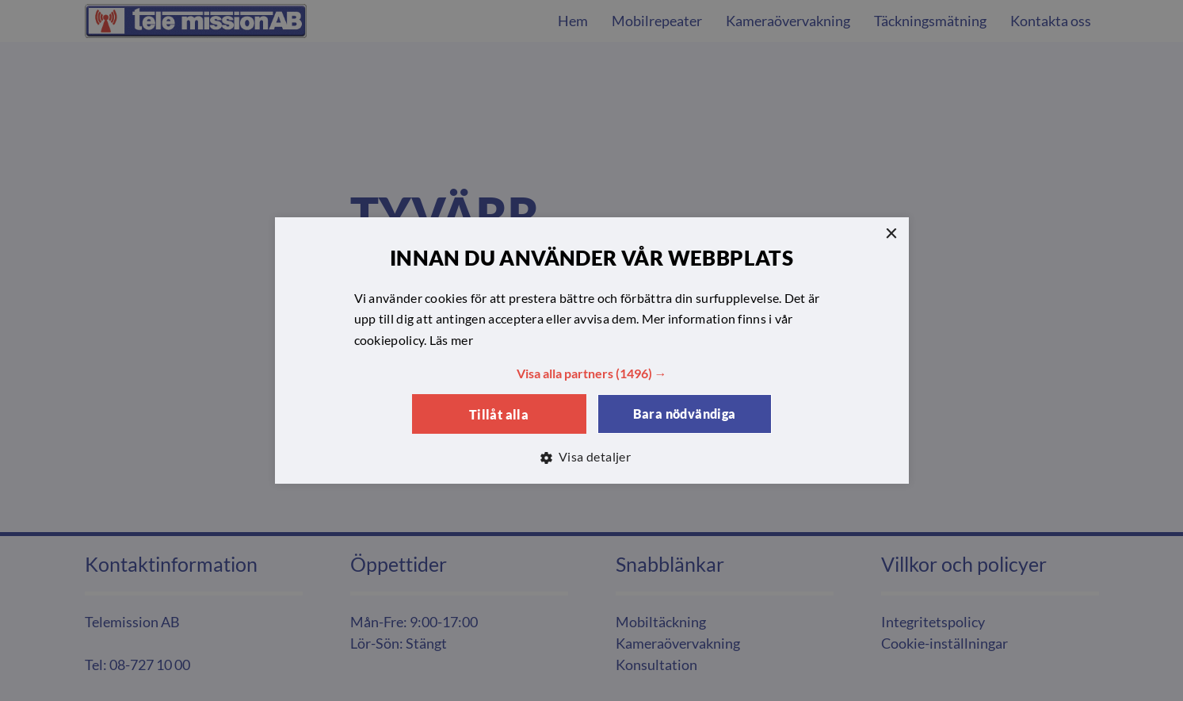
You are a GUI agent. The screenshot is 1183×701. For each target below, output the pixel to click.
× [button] (891, 234)
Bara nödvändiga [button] (684, 413)
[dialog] (591, 350)
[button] (592, 373)
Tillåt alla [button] (499, 414)
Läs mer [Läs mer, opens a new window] (451, 339)
